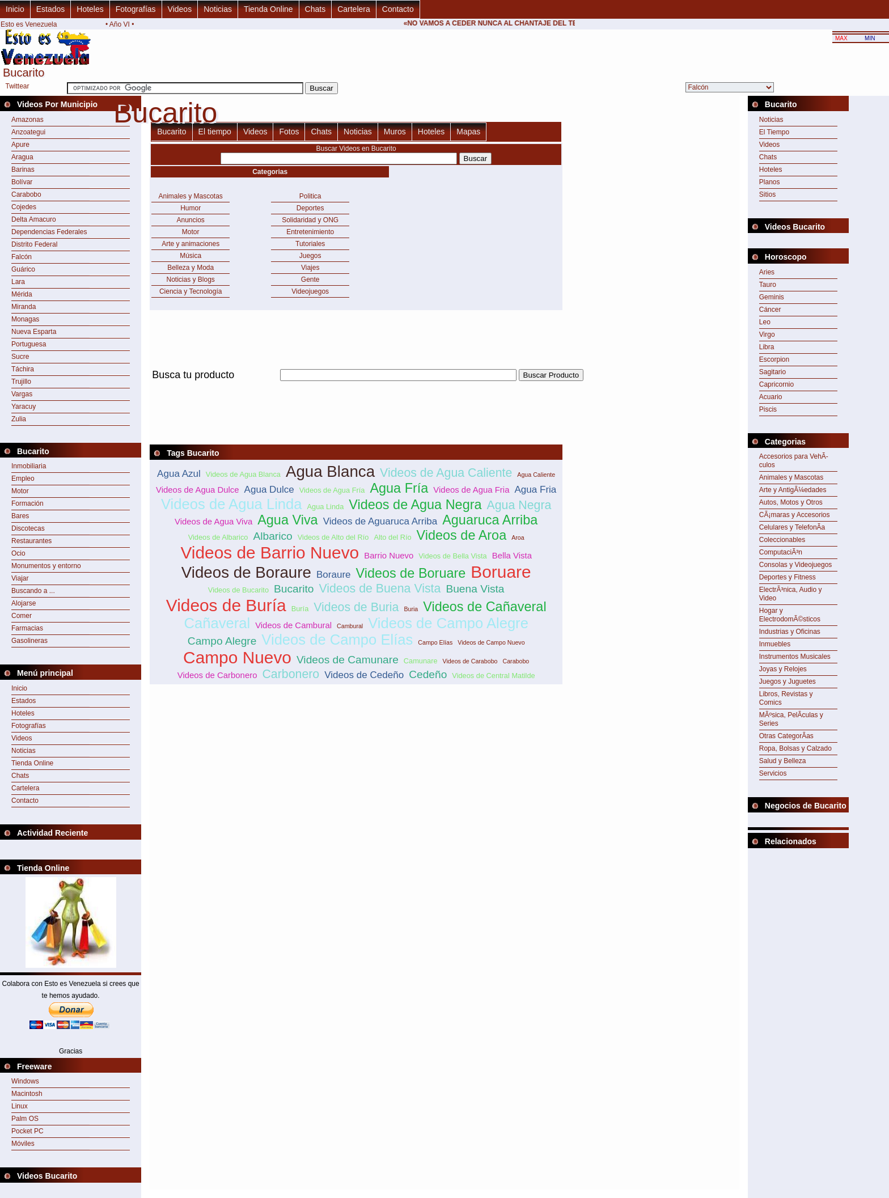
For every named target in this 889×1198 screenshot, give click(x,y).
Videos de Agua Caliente (446, 473)
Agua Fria (535, 489)
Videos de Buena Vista (380, 588)
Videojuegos (310, 291)
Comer (21, 616)
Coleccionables (782, 540)
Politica (310, 196)
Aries (766, 272)
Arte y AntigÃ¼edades (793, 490)
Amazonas (27, 120)
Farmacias (27, 628)
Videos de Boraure (246, 572)
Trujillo (21, 382)
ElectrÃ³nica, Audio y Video (790, 594)
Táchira (22, 369)
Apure (20, 145)
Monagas (25, 319)
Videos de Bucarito (238, 590)
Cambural (350, 626)
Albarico (272, 536)
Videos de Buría (226, 605)
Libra (766, 347)
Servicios (773, 773)
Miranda (23, 307)
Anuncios (191, 220)
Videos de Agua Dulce (197, 489)
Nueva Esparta (33, 332)
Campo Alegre (222, 641)
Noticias (218, 9)
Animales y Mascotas (191, 196)
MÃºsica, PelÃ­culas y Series (791, 719)
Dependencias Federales (49, 232)
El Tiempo (774, 132)
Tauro (767, 285)
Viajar (19, 578)
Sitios (767, 194)
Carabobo (26, 194)
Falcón (21, 257)
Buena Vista (475, 589)
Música (190, 256)
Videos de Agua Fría (332, 490)
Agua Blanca (330, 471)
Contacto (398, 9)
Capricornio (776, 384)
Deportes (310, 208)
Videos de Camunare (348, 660)
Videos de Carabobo (470, 661)
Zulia (18, 419)
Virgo (767, 334)
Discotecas (28, 528)
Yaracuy (23, 406)
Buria (411, 609)
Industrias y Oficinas (789, 632)
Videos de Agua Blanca (243, 474)
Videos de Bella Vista (452, 556)
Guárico (23, 269)
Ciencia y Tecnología (190, 291)
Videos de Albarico (218, 537)
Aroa (517, 537)
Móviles (23, 1144)
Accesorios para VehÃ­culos (793, 460)
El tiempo (214, 131)
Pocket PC (27, 1131)
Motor (20, 491)
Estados (50, 9)
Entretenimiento (310, 232)
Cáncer (770, 310)
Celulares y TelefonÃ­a (792, 527)
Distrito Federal (34, 244)
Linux (19, 1106)
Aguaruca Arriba (489, 520)
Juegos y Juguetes (787, 681)
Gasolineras (29, 641)
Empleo (23, 478)
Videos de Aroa (462, 535)
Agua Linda (325, 506)
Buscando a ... (33, 591)
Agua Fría (399, 488)
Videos (180, 9)
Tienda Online (268, 9)
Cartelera (353, 9)
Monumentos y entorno (46, 566)
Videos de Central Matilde (493, 675)
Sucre (20, 357)
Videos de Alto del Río (333, 537)
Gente (310, 279)
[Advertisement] (356, 387)
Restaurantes (31, 541)
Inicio (15, 9)
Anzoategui (28, 132)
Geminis (771, 297)
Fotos (289, 131)
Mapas (468, 131)
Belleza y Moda (190, 268)
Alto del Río (392, 537)
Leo (765, 322)
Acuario (770, 397)
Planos (769, 182)
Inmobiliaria (28, 466)
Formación (27, 503)
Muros (395, 131)
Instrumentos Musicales (795, 657)
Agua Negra (519, 505)
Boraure (333, 574)
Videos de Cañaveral (484, 606)
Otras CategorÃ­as (786, 736)
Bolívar (21, 182)
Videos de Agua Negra (415, 504)
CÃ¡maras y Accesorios (794, 515)
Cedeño (428, 674)
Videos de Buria (356, 607)
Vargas (21, 394)
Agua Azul (179, 473)
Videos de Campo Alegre (448, 623)
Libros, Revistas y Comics (786, 698)
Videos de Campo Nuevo (491, 642)
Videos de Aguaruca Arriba (380, 521)
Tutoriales (310, 244)
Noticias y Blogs (191, 279)
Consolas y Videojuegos (795, 565)
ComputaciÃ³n (780, 552)
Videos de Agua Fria (471, 489)
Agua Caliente (536, 474)
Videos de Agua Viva (213, 521)
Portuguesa (28, 344)
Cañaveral (217, 623)
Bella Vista (512, 555)
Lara (18, 282)
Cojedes (23, 207)
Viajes (310, 268)
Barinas (23, 169)
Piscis (768, 409)
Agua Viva (287, 520)
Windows (25, 1081)
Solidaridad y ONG (310, 220)
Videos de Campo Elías (337, 639)
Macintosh (27, 1094)
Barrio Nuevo (388, 555)
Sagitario (772, 372)
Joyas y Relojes (783, 669)
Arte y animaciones (190, 244)
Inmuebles (774, 644)
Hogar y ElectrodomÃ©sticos (789, 615)
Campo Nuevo (237, 657)
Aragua (22, 157)
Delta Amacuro (33, 219)
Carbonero (290, 674)
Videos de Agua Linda (231, 504)
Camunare (421, 661)
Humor (190, 208)
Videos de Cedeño (364, 675)
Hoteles (90, 9)
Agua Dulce (269, 489)
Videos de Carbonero (217, 675)
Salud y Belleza (782, 761)
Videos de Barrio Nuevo (269, 552)
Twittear (17, 86)
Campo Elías (435, 642)
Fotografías (136, 9)
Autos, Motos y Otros (791, 502)
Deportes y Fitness (787, 577)
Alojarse (23, 603)
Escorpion (774, 359)
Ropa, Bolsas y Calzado (795, 748)
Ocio (18, 553)
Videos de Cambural (293, 625)
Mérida (21, 294)
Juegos (310, 256)
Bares (20, 516)
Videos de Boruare (411, 573)
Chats (315, 9)
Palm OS (25, 1119)
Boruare (501, 571)
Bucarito (171, 131)
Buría (300, 608)
